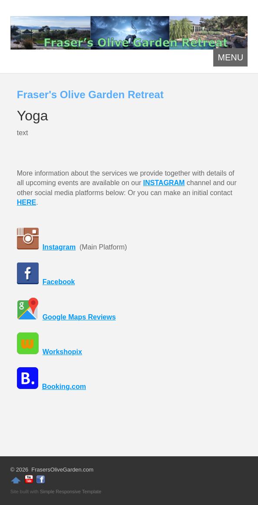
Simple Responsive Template (71, 491)
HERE (26, 202)
